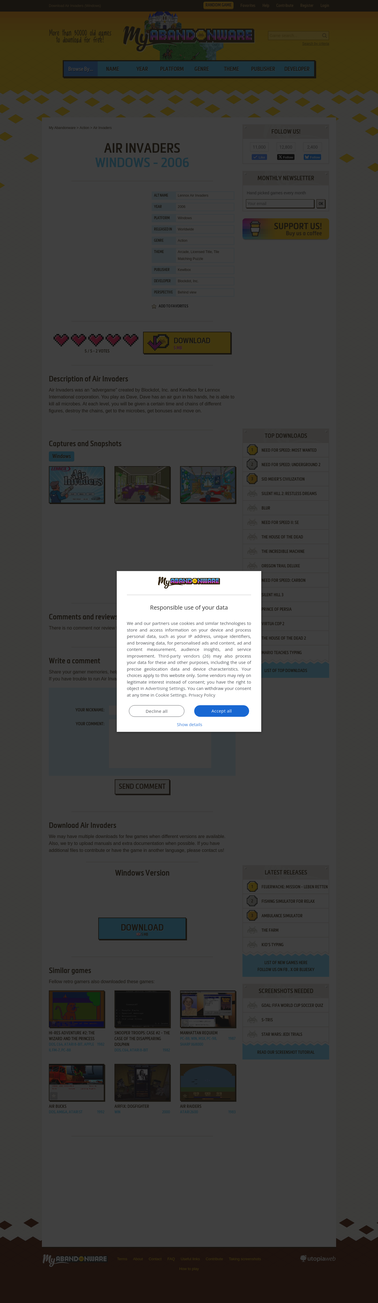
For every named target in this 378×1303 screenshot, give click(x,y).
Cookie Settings (170, 695)
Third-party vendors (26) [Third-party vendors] (184, 656)
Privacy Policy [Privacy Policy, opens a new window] (202, 695)
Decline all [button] (157, 711)
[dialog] (189, 651)
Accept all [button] (222, 711)
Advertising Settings (165, 688)
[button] (189, 724)
